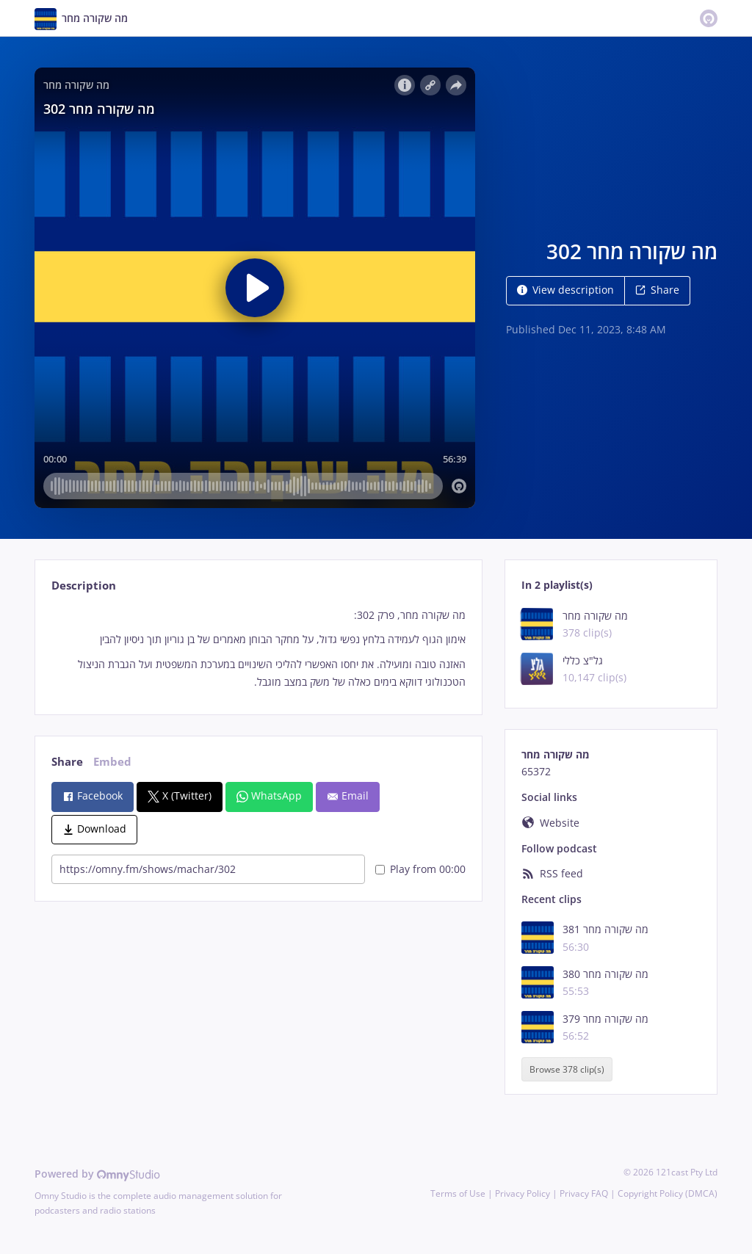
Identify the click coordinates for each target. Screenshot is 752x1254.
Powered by (97, 1174)
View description (565, 290)
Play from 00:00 (420, 869)
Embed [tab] (112, 761)
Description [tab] (83, 585)
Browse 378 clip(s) (566, 1069)
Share (657, 290)
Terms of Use (457, 1193)
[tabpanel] (258, 648)
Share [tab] (67, 761)
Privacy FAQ (584, 1193)
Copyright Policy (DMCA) (667, 1193)
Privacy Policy (522, 1193)
